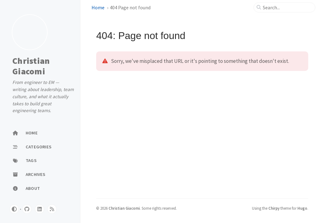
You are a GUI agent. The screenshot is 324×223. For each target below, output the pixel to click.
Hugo (302, 208)
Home (98, 7)
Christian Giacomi (31, 66)
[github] (27, 209)
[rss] (52, 209)
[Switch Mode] (14, 209)
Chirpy (273, 208)
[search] (287, 7)
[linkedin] (39, 209)
